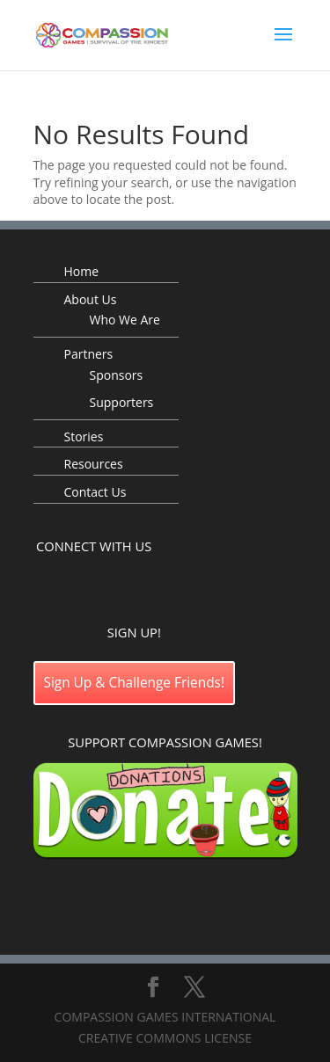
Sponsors (116, 375)
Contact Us (95, 492)
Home (81, 271)
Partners (89, 354)
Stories (84, 436)
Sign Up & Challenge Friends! (134, 682)
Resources (93, 463)
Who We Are (125, 319)
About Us (90, 299)
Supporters (122, 402)
